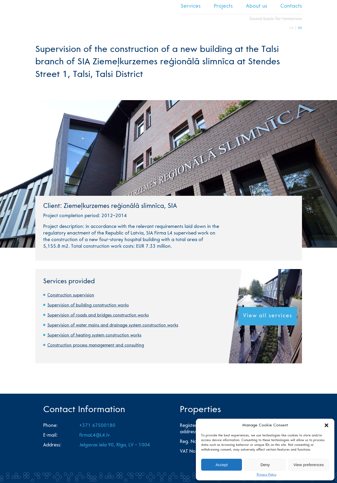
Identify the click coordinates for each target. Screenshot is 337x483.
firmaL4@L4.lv (94, 435)
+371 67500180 (97, 425)
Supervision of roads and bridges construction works (98, 315)
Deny (265, 464)
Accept (222, 464)
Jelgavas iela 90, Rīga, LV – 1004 (114, 445)
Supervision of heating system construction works (94, 335)
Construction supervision (70, 295)
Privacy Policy (266, 474)
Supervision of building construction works (88, 305)
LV (292, 28)
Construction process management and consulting (95, 345)
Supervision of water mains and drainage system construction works (112, 325)
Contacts (291, 6)
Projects (223, 6)
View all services (267, 316)
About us (256, 6)
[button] (326, 425)
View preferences (309, 464)
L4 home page (44, 17)
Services (191, 6)
